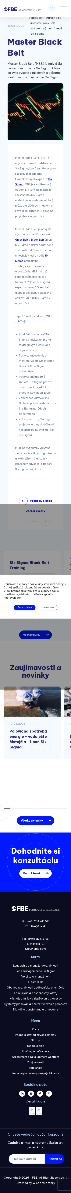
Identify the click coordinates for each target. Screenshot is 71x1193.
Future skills (35, 982)
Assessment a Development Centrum (35, 1057)
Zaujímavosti (35, 1062)
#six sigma (37, 33)
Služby (35, 1040)
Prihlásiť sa (54, 1159)
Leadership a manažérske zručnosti (35, 965)
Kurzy (35, 1029)
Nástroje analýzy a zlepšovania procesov (35, 998)
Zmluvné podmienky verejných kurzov (36, 1073)
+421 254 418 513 (38, 921)
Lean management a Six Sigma (35, 971)
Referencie (35, 1068)
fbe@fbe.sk (38, 926)
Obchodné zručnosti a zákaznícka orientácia (35, 987)
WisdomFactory (44, 1183)
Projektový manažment (35, 976)
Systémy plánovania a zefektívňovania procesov (35, 1004)
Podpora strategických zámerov (35, 1035)
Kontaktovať (31, 873)
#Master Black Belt (42, 23)
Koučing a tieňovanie (35, 1051)
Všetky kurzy (31, 635)
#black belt (36, 18)
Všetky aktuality (32, 820)
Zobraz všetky (35, 511)
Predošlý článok (41, 500)
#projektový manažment (46, 28)
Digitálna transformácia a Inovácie (35, 1009)
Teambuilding (35, 1046)
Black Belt (37, 239)
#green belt (53, 18)
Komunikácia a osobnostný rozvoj (35, 993)
